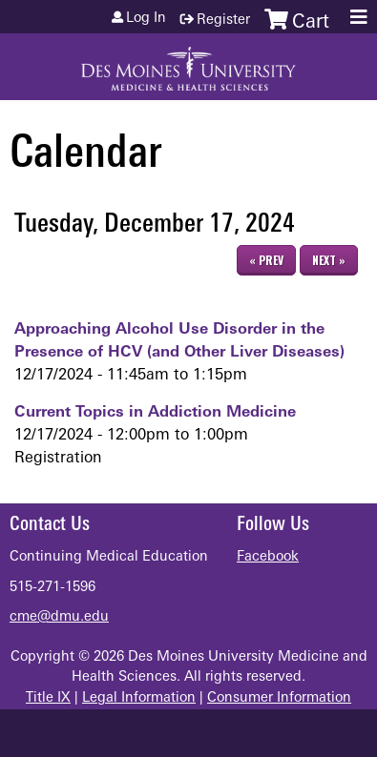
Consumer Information (279, 698)
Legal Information (139, 698)
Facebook (268, 557)
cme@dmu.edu (59, 617)
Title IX (48, 698)
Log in (146, 19)
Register (223, 20)
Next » (329, 260)
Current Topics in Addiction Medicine (155, 412)
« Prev (266, 260)
